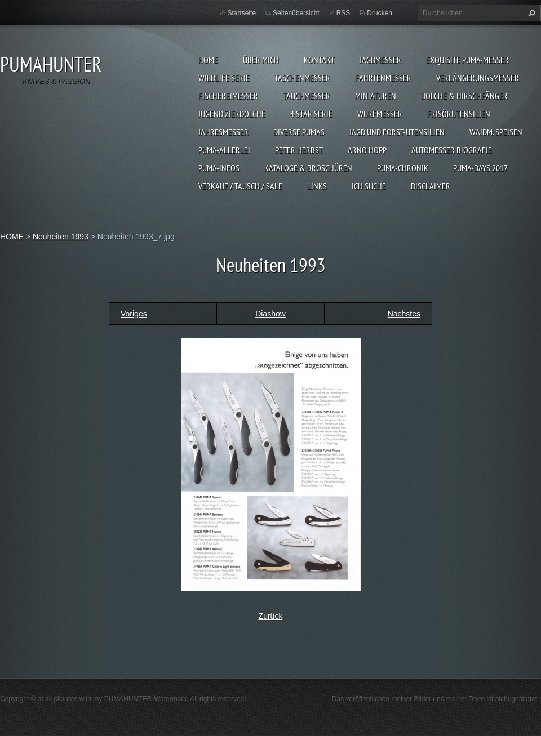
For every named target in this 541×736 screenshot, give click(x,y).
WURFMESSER (379, 113)
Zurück (271, 616)
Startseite (241, 13)
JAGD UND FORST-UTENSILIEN (397, 131)
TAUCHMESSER (306, 95)
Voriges (134, 313)
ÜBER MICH (261, 59)
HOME (208, 59)
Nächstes (404, 313)
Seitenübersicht (296, 13)
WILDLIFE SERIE (224, 77)
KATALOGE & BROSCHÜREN (308, 167)
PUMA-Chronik (402, 167)
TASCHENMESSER (302, 77)
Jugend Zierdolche (231, 113)
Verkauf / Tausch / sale (240, 185)
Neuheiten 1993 (60, 236)
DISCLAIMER (430, 185)
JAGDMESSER (380, 59)
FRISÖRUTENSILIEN (458, 113)
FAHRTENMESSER (383, 77)
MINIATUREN (375, 95)
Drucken (379, 13)
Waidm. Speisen (495, 131)
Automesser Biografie (451, 149)
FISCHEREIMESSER (228, 95)
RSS (343, 13)
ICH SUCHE (369, 185)
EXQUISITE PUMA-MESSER (467, 59)
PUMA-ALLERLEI (224, 149)
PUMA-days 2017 (480, 167)
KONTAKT (319, 59)
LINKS (317, 185)
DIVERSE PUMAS (299, 131)
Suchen (530, 13)
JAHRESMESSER (223, 131)
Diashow (270, 313)
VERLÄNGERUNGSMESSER (477, 77)
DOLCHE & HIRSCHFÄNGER (464, 95)
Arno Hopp (367, 149)
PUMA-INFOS (219, 167)
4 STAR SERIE (311, 113)
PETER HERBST (299, 149)
